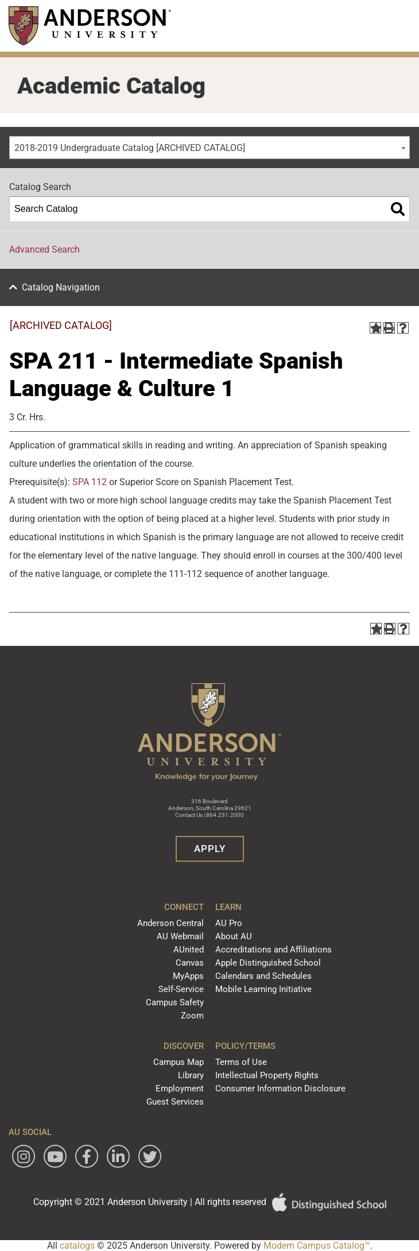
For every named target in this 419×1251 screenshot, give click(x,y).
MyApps (188, 976)
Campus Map (178, 1062)
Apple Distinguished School (268, 963)
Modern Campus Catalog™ (316, 1245)
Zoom (192, 1015)
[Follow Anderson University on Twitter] (149, 1156)
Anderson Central (170, 923)
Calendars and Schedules (263, 976)
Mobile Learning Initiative (263, 989)
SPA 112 (89, 482)
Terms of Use (241, 1062)
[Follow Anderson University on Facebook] (86, 1156)
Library (191, 1075)
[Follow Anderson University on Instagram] (23, 1156)
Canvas (190, 963)
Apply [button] (210, 848)
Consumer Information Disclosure (280, 1088)
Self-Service (181, 989)
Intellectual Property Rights (267, 1075)
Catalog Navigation (61, 287)
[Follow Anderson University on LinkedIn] (118, 1156)
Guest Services (175, 1102)
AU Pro (228, 923)
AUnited (188, 949)
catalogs (77, 1245)
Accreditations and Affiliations (273, 949)
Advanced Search (44, 249)
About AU (233, 936)
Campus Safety (175, 1002)
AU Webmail (180, 936)
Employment (180, 1088)
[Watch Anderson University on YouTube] (55, 1156)
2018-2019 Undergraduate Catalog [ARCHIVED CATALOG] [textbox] (129, 147)
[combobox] (209, 147)
